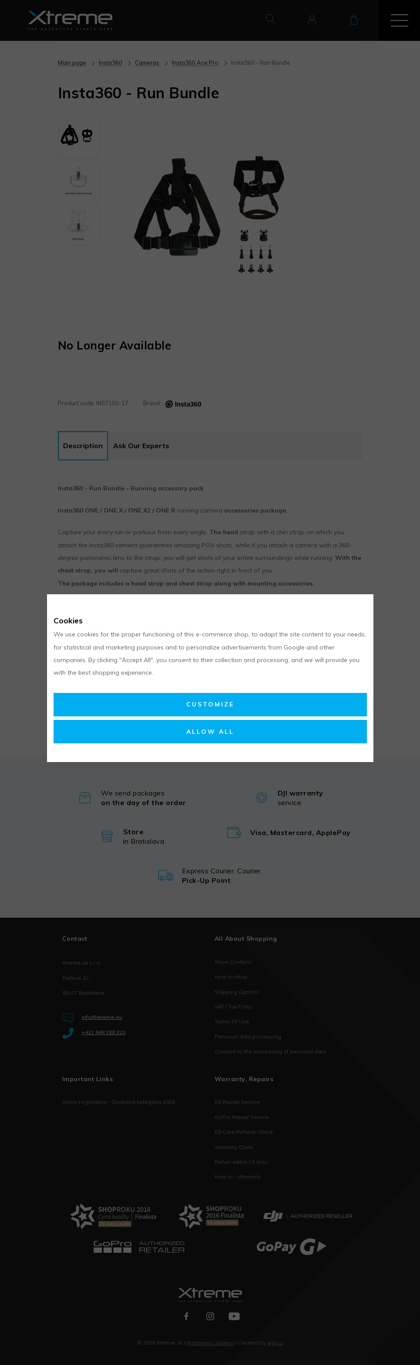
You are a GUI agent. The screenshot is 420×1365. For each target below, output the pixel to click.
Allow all (210, 732)
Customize (210, 704)
